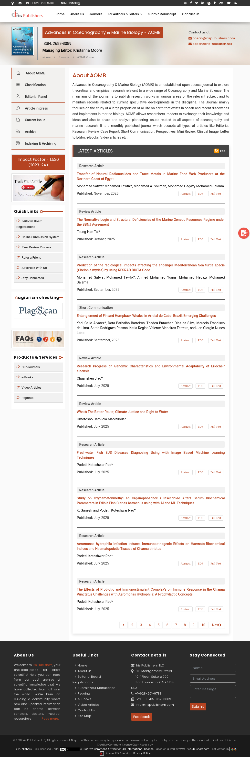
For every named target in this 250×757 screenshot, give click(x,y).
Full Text (215, 193)
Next (217, 625)
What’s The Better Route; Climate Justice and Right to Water (122, 412)
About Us (77, 14)
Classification (29, 85)
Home (60, 14)
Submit (198, 706)
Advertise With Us (31, 267)
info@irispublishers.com (155, 704)
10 (203, 625)
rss (219, 150)
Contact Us (190, 14)
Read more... (51, 719)
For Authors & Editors (125, 14)
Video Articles (29, 387)
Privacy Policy (142, 753)
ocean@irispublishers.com (213, 38)
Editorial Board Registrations (29, 224)
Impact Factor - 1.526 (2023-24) (38, 162)
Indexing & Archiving (34, 143)
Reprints (24, 398)
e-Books (24, 377)
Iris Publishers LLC (25, 749)
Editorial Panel (30, 96)
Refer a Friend (28, 257)
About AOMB (29, 73)
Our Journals (28, 367)
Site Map (83, 716)
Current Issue (29, 120)
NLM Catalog (70, 3)
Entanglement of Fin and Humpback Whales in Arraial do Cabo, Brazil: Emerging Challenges (146, 316)
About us (83, 671)
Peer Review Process (33, 247)
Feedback (141, 716)
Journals (96, 14)
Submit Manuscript (162, 14)
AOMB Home (85, 57)
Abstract (186, 193)
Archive (24, 132)
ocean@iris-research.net (212, 43)
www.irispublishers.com (194, 749)
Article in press (30, 108)
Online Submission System (38, 237)
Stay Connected (30, 278)
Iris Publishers (42, 665)
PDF (200, 193)
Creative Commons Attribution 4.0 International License (118, 749)
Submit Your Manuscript (95, 688)
